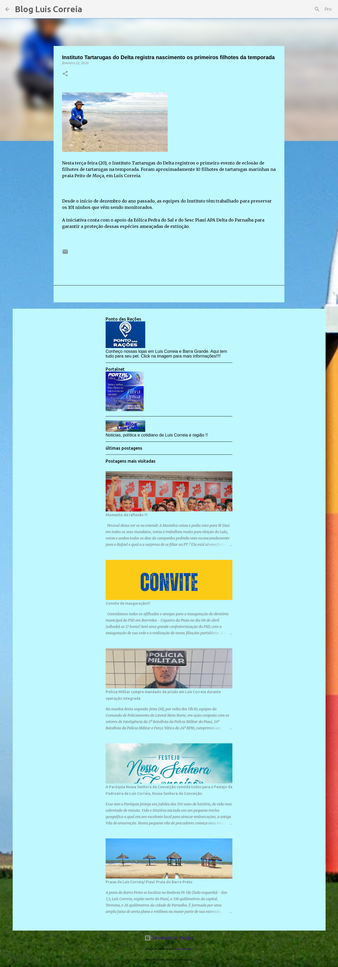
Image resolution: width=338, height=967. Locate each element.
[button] (65, 74)
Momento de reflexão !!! (127, 515)
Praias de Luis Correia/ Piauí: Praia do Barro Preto (149, 882)
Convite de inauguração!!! (128, 603)
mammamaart (183, 948)
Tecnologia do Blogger (169, 938)
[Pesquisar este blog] (306, 9)
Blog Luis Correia (48, 9)
